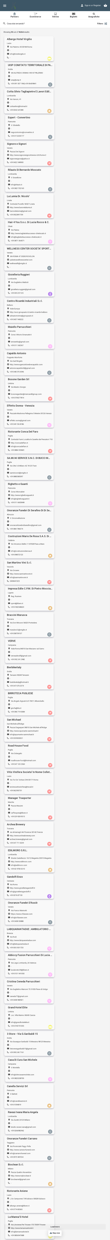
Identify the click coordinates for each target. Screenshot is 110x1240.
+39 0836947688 (68, 638)
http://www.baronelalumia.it (21, 130)
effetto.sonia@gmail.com (20, 239)
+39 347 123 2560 (69, 401)
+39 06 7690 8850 (17, 1008)
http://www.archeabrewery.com (22, 446)
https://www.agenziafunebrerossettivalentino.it (81, 1080)
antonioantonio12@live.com (73, 740)
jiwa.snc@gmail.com (70, 1136)
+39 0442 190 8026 (69, 770)
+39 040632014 (16, 876)
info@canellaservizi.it (18, 582)
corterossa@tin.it (69, 846)
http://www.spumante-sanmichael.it (24, 393)
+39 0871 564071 (69, 137)
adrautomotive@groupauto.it (21, 186)
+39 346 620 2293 (69, 1193)
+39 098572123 (68, 295)
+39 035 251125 (68, 163)
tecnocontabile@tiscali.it (20, 1004)
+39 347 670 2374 (17, 374)
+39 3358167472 (68, 717)
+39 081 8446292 (69, 744)
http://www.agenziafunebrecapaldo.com (26, 209)
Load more (55, 1227)
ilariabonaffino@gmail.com (73, 1031)
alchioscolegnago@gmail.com (74, 767)
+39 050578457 (68, 902)
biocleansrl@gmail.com (71, 608)
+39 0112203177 (68, 84)
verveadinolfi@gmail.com (72, 344)
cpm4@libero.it (68, 318)
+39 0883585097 (16, 269)
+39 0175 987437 (16, 744)
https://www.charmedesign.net (74, 816)
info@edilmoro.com (70, 450)
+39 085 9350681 (16, 1219)
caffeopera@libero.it (70, 423)
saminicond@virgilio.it (19, 265)
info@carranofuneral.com (20, 608)
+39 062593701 (16, 427)
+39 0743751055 (68, 533)
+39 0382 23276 (16, 1140)
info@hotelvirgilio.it (17, 54)
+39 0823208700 (68, 559)
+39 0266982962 (68, 585)
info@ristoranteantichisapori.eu (22, 1163)
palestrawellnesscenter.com (21, 156)
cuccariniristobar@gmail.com (74, 951)
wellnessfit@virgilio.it (18, 160)
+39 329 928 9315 (69, 427)
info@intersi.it (15, 978)
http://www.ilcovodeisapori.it (73, 1185)
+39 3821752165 (68, 110)
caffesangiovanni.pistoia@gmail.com (77, 661)
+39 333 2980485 (16, 849)
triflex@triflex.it (68, 1110)
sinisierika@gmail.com (71, 186)
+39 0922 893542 (69, 1034)
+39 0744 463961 (69, 955)
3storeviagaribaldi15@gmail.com (23, 555)
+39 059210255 (16, 1113)
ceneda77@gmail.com (19, 529)
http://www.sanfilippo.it (71, 684)
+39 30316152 (67, 691)
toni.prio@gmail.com (70, 1163)
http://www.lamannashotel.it (73, 631)
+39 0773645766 (68, 849)
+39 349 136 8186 (17, 242)
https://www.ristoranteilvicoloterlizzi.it (25, 684)
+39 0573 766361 (69, 665)
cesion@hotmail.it (69, 899)
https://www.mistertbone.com (74, 1159)
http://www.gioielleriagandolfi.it (22, 473)
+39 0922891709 (16, 137)
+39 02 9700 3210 (69, 453)
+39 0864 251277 (69, 1113)
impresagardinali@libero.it (20, 925)
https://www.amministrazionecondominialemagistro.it (31, 816)
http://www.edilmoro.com (72, 446)
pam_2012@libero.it (18, 740)
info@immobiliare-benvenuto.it (22, 872)
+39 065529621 (16, 797)
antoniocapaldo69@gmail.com (22, 212)
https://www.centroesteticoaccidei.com (78, 974)
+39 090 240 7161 (17, 559)
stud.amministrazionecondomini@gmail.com (28, 714)
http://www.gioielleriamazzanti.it (23, 1106)
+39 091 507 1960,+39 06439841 (75, 58)
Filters (102, 23)
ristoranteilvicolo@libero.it (20, 687)
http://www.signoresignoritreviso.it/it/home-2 (28, 103)
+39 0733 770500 (69, 1166)
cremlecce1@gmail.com (72, 1215)
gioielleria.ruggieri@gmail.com (74, 160)
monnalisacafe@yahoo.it (72, 925)
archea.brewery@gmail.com (21, 450)
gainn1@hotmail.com (18, 899)
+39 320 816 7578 (17, 1061)
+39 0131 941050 (69, 506)
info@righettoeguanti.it (71, 265)
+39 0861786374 (16, 295)
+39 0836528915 (16, 1193)
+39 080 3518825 (16, 691)
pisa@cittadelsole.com (19, 767)
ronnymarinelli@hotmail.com (21, 1189)
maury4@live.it (68, 1189)
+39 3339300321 (16, 401)
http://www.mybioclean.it (72, 605)
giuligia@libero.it (16, 1136)
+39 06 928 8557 (16, 1166)
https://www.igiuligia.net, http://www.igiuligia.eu (29, 1133)
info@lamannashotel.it (71, 635)
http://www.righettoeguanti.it (73, 261)
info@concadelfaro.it (70, 239)
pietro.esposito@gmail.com (21, 1083)
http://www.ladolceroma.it (72, 1001)
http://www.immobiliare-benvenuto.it (24, 869)
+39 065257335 (68, 1140)
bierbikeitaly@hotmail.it (19, 371)
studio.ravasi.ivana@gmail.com (74, 582)
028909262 (14, 981)
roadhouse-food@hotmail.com (74, 397)
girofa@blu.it (67, 371)
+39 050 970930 (16, 770)
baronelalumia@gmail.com (20, 133)
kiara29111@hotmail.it (19, 846)
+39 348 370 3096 (17, 216)
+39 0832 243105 (69, 1219)
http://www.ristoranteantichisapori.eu (25, 1159)
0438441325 (15, 321)
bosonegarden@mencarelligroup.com (77, 212)
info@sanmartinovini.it (19, 318)
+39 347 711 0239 (17, 453)
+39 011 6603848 (69, 269)
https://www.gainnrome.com (21, 895)
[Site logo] (14, 5)
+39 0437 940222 (16, 190)
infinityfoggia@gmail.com (20, 1057)
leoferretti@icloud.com (19, 1215)
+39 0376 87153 (16, 480)
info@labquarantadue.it (19, 503)
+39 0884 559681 (69, 242)
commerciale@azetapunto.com (74, 714)
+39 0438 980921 (16, 533)
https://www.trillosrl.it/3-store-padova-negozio (28, 657)
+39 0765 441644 (69, 1087)
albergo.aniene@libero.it (19, 635)
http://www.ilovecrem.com (72, 1212)
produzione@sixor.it (70, 793)
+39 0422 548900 (16, 110)
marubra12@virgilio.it (18, 344)
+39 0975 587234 (16, 612)
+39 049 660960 (16, 665)
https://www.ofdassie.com (73, 473)
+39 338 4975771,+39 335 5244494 (23, 955)
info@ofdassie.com (70, 476)
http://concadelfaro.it (70, 235)
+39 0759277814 (68, 216)
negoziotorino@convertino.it (73, 80)
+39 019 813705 (68, 981)
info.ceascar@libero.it (19, 1031)
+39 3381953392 (16, 717)
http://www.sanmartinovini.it (21, 314)
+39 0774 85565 (16, 638)
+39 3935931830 (16, 1087)
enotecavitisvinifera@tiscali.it (21, 423)
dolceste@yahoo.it (69, 1004)
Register (97, 5)
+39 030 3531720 (16, 506)
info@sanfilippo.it (69, 687)
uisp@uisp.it (67, 54)
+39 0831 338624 (69, 929)
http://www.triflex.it (69, 1106)
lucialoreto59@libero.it (71, 503)
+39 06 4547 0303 (69, 1008)
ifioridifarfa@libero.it (70, 1083)
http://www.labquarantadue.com (23, 499)
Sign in (88, 5)
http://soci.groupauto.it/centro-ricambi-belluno (28, 182)
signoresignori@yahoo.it (20, 107)
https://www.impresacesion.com (75, 895)
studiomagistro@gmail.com (21, 819)
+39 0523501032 (16, 1034)
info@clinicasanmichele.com (73, 555)
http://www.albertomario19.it (21, 974)
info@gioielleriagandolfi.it (20, 476)
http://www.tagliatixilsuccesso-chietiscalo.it (79, 130)
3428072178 (67, 797)
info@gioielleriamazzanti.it (20, 1110)
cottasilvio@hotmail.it (18, 80)
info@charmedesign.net (71, 819)
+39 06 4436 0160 (17, 902)
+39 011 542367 (68, 190)
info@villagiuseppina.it (19, 793)
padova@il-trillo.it (17, 661)
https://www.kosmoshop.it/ (21, 1027)
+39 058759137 (16, 348)
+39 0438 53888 (68, 480)
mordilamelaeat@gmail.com (73, 1057)
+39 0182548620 (68, 321)
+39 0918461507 (68, 823)
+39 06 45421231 (16, 823)
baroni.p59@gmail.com (19, 951)
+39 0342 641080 (16, 84)
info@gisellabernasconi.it (72, 872)
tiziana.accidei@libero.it (71, 978)
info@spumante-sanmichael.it (22, 397)
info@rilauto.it (67, 107)
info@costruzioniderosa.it (72, 291)
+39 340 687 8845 (69, 1061)
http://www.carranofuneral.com (22, 605)
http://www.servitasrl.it (71, 789)
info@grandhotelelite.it (71, 529)
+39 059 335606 (16, 929)
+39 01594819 (15, 585)
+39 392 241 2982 (69, 348)
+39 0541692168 (68, 876)
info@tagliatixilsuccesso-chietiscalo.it (77, 133)
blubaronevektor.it (17, 948)
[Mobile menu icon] (5, 5)
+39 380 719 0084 (69, 374)
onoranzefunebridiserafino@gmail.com (25, 291)
